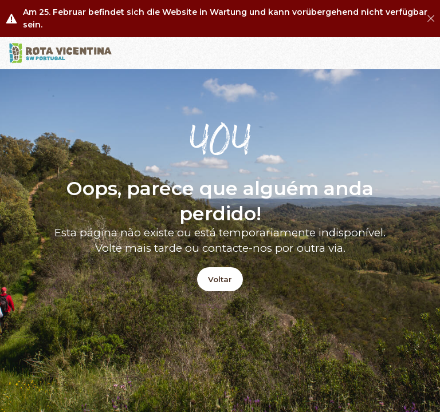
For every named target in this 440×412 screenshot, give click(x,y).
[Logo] (60, 53)
